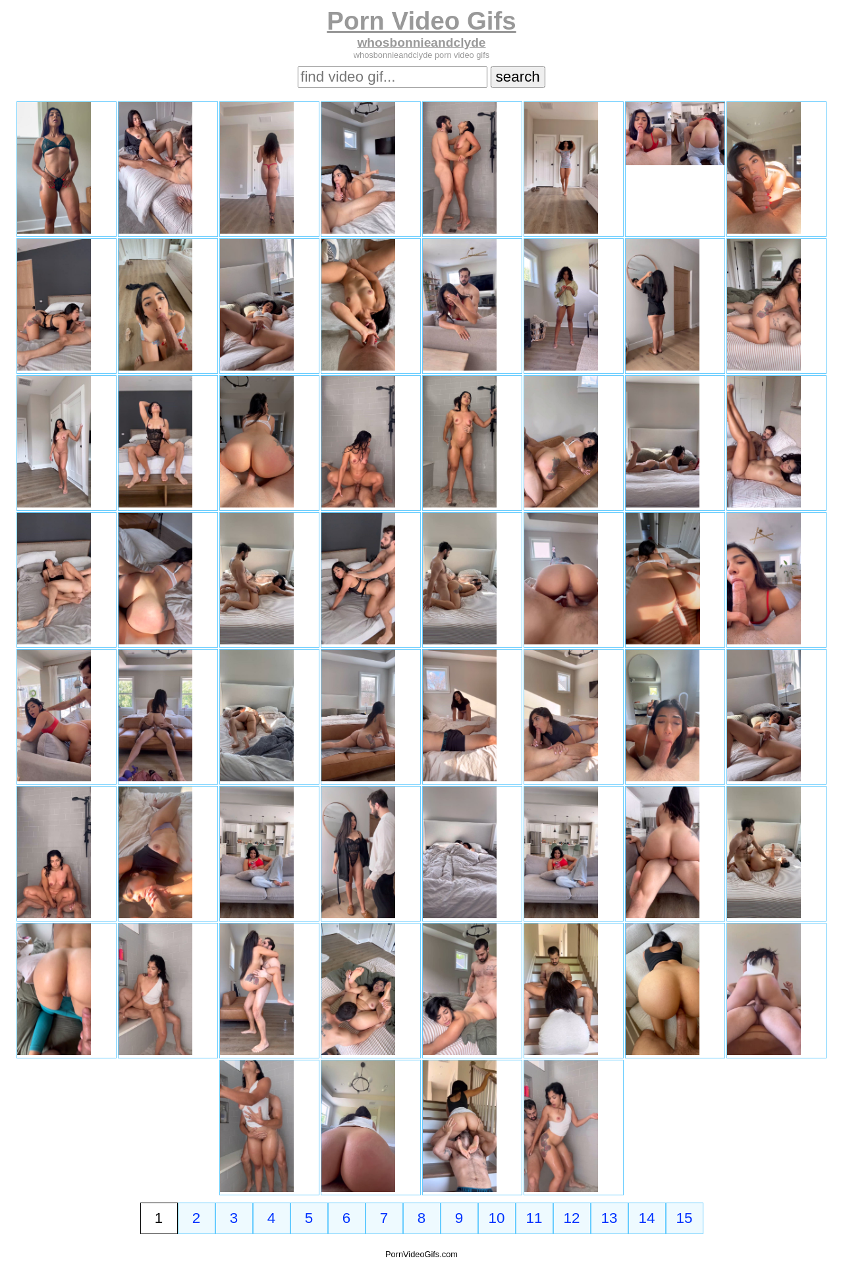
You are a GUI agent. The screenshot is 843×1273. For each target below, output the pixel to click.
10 (497, 1218)
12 (572, 1218)
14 (647, 1218)
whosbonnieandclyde (421, 42)
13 (609, 1218)
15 (684, 1218)
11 (534, 1218)
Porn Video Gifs (421, 21)
